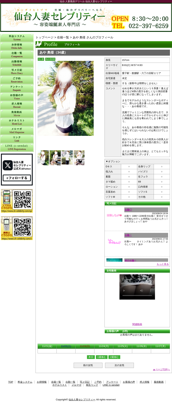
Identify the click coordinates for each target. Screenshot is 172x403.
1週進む (101, 357)
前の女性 (88, 365)
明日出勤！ (131, 260)
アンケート (17, 88)
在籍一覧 (17, 55)
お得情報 (17, 46)
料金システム (17, 38)
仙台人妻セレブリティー (86, 17)
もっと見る (163, 264)
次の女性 (119, 365)
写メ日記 (17, 71)
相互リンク (17, 139)
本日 (90, 357)
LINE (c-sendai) (17, 147)
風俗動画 (17, 114)
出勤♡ (128, 209)
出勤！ (128, 235)
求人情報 (17, 105)
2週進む (114, 357)
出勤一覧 (17, 63)
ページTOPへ (162, 369)
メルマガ (17, 130)
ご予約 (17, 80)
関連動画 (137, 324)
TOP (10, 382)
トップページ (44, 37)
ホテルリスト (17, 122)
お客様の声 (17, 97)
